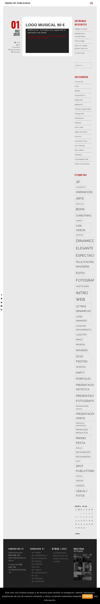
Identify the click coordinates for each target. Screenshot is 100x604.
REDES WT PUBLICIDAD (17, 3)
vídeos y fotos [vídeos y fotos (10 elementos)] (82, 493)
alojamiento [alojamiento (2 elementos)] (81, 187)
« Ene (77, 534)
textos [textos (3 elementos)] (79, 476)
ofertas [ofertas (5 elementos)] (81, 367)
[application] (47, 41)
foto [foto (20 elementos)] (80, 273)
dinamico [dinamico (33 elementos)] (85, 241)
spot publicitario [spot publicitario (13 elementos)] (86, 468)
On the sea (80, 53)
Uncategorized (81, 159)
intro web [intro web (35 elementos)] (82, 296)
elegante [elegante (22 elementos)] (84, 248)
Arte (77, 86)
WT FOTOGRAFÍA (40, 546)
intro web (79, 127)
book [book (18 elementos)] (80, 209)
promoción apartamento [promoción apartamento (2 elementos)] (81, 424)
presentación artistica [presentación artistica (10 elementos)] (86, 387)
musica (78, 136)
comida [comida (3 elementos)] (79, 221)
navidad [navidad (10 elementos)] (82, 350)
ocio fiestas (80, 146)
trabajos (78, 155)
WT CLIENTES (38, 554)
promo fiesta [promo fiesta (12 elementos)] (81, 441)
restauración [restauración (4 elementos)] (83, 452)
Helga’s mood (81, 29)
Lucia (18, 42)
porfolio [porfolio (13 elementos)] (83, 378)
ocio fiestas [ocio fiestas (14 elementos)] (81, 359)
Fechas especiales (83, 109)
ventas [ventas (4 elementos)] (79, 481)
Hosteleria (79, 118)
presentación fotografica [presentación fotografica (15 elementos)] (87, 398)
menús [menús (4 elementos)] (79, 339)
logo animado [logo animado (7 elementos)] (81, 318)
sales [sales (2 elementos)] (78, 461)
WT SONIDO (37, 551)
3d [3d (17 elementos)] (78, 182)
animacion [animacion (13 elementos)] (84, 192)
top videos (79, 150)
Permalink (16, 52)
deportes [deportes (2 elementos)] (79, 235)
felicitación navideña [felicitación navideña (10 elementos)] (85, 264)
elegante (79, 104)
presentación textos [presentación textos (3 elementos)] (82, 407)
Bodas (77, 91)
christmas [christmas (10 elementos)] (83, 215)
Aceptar (87, 596)
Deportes (79, 100)
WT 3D (35, 549)
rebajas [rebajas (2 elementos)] (79, 448)
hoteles (78, 123)
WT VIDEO (36, 543)
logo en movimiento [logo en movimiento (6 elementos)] (83, 328)
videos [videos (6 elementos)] (80, 485)
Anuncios (79, 82)
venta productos (82, 164)
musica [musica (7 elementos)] (80, 344)
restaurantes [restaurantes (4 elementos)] (83, 457)
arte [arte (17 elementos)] (80, 198)
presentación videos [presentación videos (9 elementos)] (85, 416)
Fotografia (79, 114)
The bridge (80, 41)
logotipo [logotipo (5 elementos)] (81, 334)
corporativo (80, 95)
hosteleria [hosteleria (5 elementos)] (82, 286)
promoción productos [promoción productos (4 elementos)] (82, 431)
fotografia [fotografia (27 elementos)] (87, 280)
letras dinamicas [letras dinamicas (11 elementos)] (83, 309)
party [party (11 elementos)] (80, 372)
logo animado (15, 50)
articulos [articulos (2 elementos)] (80, 204)
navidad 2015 (81, 141)
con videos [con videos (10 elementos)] (80, 228)
